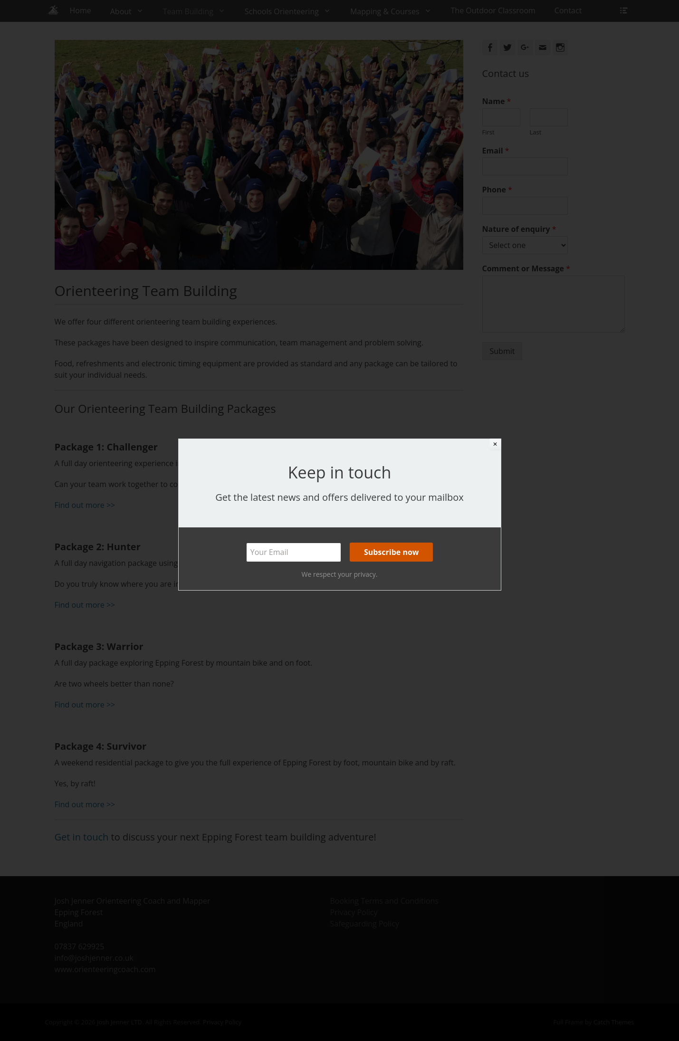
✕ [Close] (495, 444)
